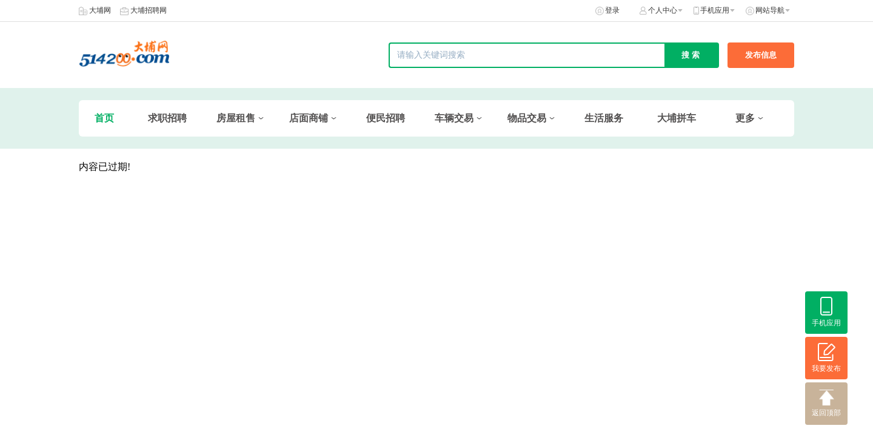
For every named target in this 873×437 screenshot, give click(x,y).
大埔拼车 (676, 118)
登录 (612, 10)
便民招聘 (385, 118)
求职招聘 (167, 118)
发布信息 (761, 54)
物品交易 (526, 118)
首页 (104, 118)
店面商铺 (308, 118)
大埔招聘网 (148, 10)
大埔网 (100, 10)
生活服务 (603, 118)
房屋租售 (235, 118)
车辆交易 (454, 118)
